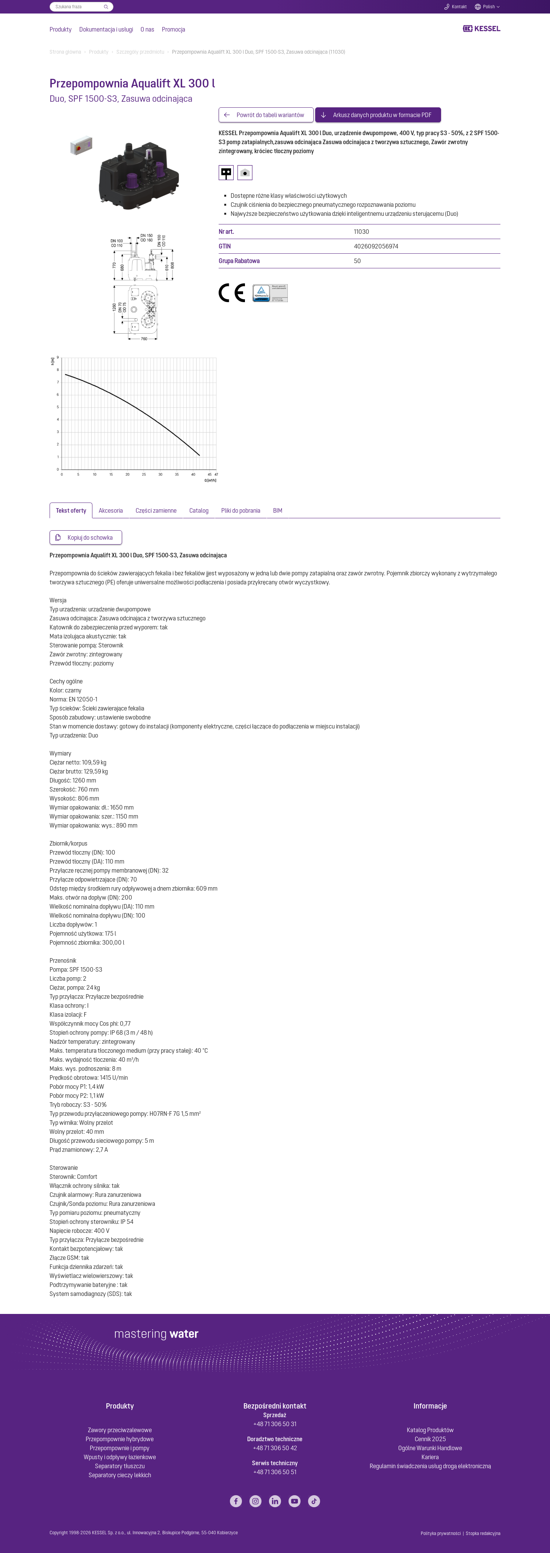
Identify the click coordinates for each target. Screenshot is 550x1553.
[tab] (71, 510)
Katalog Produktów (430, 1430)
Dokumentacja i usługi (106, 29)
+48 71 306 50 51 (274, 1472)
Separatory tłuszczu (120, 1466)
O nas (147, 29)
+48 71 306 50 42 (275, 1448)
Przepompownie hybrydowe (120, 1439)
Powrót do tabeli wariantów (270, 114)
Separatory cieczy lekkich (120, 1475)
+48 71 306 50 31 (274, 1424)
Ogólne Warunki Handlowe (430, 1448)
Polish (489, 6)
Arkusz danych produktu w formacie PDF (382, 114)
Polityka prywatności (441, 1533)
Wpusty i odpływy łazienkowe (120, 1457)
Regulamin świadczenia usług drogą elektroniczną (430, 1466)
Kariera (430, 1457)
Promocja (173, 29)
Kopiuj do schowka (90, 537)
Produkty (61, 29)
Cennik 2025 (430, 1439)
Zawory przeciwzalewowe (120, 1430)
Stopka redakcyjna (483, 1533)
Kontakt (459, 6)
